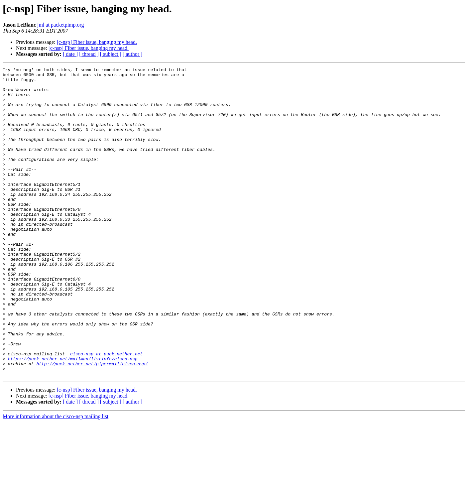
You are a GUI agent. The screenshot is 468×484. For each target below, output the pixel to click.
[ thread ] (89, 54)
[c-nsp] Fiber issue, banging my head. (97, 42)
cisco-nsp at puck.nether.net (106, 412)
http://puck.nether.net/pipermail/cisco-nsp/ (92, 423)
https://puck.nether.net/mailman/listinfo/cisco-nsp (73, 418)
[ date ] (70, 54)
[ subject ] (110, 54)
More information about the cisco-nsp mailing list (55, 478)
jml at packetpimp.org (60, 25)
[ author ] (133, 54)
